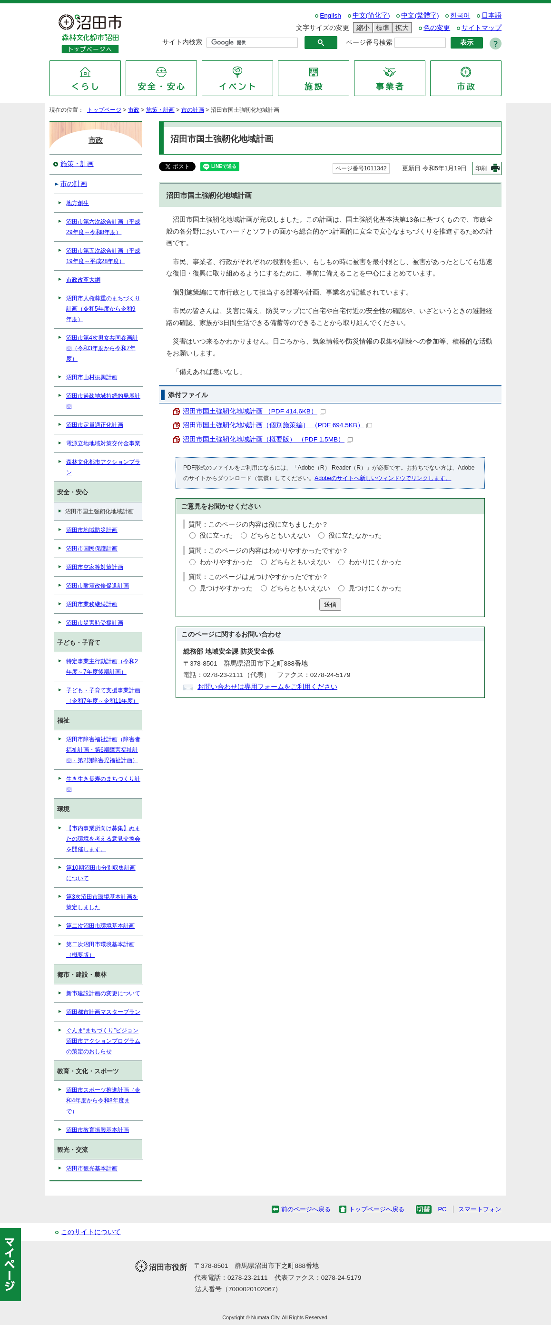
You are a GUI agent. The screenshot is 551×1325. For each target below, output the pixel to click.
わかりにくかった (375, 562)
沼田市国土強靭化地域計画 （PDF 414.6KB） (254, 411)
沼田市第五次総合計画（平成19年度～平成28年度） (103, 256)
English (330, 15)
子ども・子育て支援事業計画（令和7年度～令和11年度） (103, 695)
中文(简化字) (371, 15)
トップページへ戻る (376, 1209)
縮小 (362, 27)
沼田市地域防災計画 (92, 530)
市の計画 (192, 110)
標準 (381, 27)
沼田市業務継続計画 (92, 604)
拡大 (401, 27)
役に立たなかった (355, 535)
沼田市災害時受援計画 (94, 622)
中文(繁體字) (420, 15)
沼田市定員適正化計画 (94, 425)
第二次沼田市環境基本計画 (100, 926)
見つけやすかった (226, 588)
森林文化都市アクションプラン (103, 467)
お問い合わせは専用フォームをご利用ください (267, 686)
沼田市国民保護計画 (92, 548)
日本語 (492, 15)
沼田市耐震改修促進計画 (97, 585)
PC (442, 1209)
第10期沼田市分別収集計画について (101, 873)
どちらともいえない (280, 535)
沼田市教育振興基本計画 (97, 1130)
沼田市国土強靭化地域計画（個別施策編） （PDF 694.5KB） (277, 425)
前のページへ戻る (306, 1209)
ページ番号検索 (369, 42)
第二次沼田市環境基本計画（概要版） (100, 949)
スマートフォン (480, 1209)
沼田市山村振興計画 (92, 377)
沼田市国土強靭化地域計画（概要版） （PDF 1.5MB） (268, 439)
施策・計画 (160, 110)
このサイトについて (91, 1232)
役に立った (216, 535)
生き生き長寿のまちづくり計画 (103, 784)
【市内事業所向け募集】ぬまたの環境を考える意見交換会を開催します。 (103, 839)
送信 (330, 604)
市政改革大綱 (83, 279)
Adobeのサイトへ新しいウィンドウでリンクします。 (383, 478)
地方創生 (77, 203)
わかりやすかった (226, 562)
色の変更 (436, 27)
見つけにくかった (375, 588)
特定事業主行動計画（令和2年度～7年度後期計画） (102, 666)
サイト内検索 (182, 42)
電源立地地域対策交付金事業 (103, 443)
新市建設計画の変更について (103, 993)
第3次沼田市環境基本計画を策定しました (102, 902)
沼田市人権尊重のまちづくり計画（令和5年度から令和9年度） (103, 309)
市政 (133, 110)
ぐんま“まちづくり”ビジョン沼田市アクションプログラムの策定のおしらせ (103, 1041)
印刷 (481, 168)
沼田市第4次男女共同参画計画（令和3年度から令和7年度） (102, 348)
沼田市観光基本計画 (92, 1168)
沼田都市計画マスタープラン (103, 1012)
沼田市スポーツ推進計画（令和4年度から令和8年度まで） (103, 1100)
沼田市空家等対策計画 (94, 567)
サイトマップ (482, 27)
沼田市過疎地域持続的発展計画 (103, 401)
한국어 (460, 15)
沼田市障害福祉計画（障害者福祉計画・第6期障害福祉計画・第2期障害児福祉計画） (103, 750)
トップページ (104, 110)
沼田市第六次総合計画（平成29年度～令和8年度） (103, 227)
